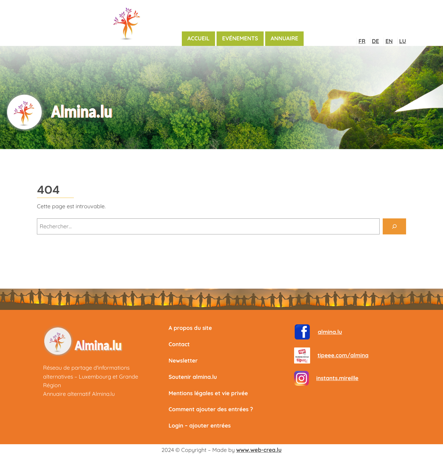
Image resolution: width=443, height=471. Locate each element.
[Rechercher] (394, 226)
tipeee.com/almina (343, 355)
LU (402, 41)
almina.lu (330, 331)
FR (361, 41)
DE (375, 41)
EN (389, 41)
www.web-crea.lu (258, 449)
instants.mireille (337, 378)
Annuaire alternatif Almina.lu (79, 393)
